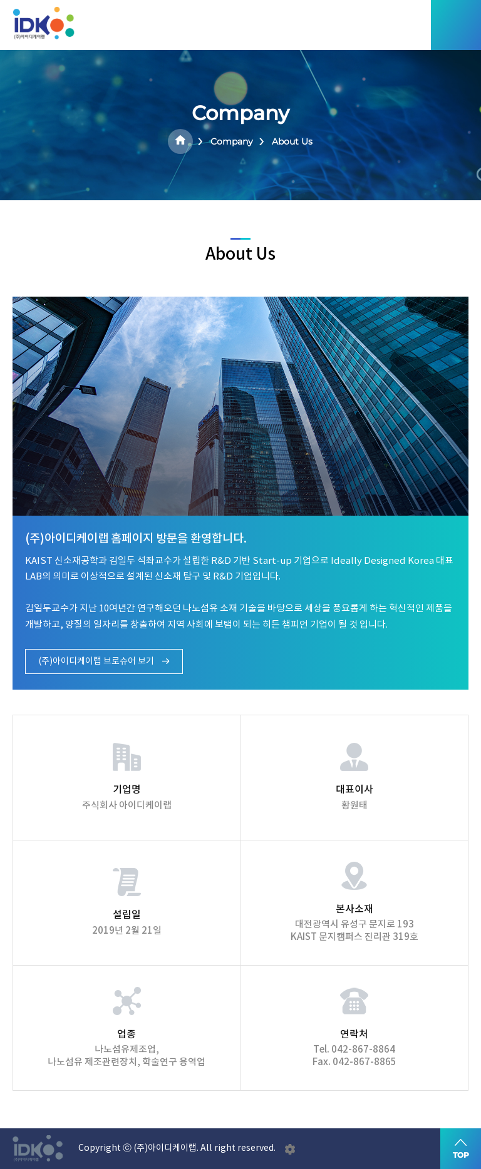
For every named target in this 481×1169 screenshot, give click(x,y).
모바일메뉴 (456, 25)
